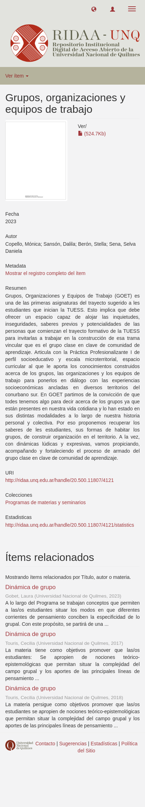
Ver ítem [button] (17, 76)
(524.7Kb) (92, 133)
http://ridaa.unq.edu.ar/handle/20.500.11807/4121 (59, 480)
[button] (93, 9)
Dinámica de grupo (30, 587)
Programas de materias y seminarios (45, 502)
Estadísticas (104, 743)
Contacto (45, 743)
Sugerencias (73, 743)
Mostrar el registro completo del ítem (45, 273)
